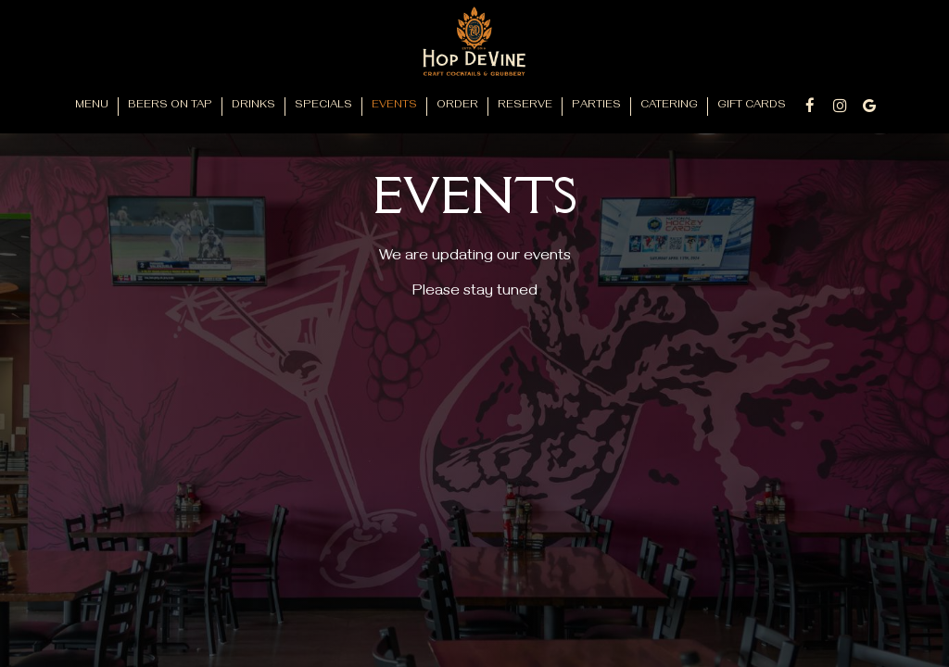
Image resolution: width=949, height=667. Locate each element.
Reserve (525, 106)
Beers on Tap (170, 106)
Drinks (253, 106)
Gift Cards (751, 106)
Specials (323, 106)
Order (457, 106)
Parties (596, 106)
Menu (91, 106)
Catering (669, 106)
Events (394, 106)
